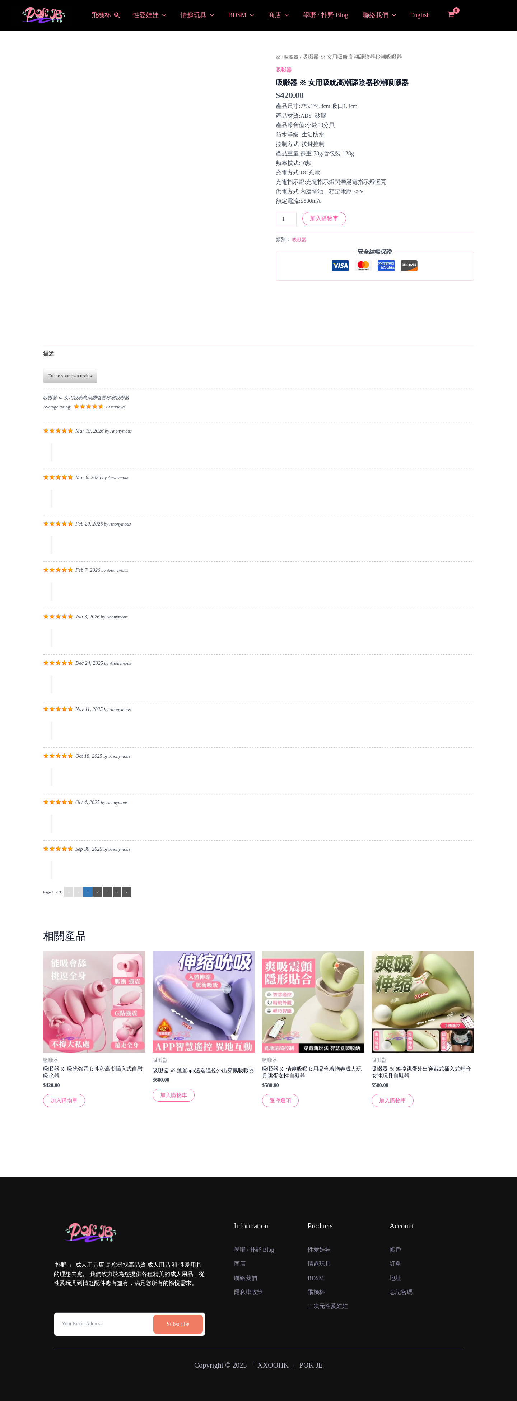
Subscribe (178, 1303)
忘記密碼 (402, 1295)
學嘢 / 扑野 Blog (321, 15)
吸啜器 (293, 57)
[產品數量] (286, 219)
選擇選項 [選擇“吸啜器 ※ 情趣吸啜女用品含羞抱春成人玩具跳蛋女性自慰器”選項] (281, 1104)
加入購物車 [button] (65, 1104)
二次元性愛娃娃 (330, 1317)
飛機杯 (107, 15)
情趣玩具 (197, 15)
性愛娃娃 (151, 15)
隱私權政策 (250, 1295)
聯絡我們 (373, 15)
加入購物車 (324, 218)
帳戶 (396, 1229)
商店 (275, 15)
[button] (120, 15)
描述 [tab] (49, 354)
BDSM (239, 15)
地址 (396, 1273)
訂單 (396, 1251)
